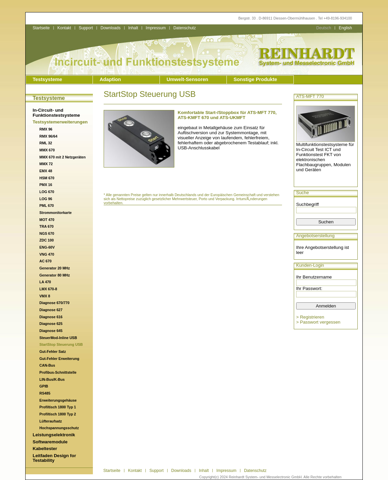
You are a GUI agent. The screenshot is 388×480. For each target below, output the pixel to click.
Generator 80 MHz (54, 275)
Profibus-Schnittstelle (57, 372)
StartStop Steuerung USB (61, 344)
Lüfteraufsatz (50, 421)
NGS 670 (46, 233)
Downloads (110, 28)
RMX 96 (45, 129)
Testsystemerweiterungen (60, 121)
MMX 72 (46, 164)
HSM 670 (46, 178)
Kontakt (64, 28)
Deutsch (323, 28)
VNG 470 (46, 254)
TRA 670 (46, 226)
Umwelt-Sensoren (187, 79)
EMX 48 (45, 171)
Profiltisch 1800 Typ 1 (57, 407)
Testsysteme (47, 79)
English (345, 28)
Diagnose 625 (51, 324)
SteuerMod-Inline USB (58, 338)
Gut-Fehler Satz (52, 351)
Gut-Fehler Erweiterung (59, 359)
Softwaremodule (50, 441)
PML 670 (46, 206)
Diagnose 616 (51, 317)
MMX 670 (47, 150)
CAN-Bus (47, 365)
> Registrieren (310, 317)
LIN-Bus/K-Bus (52, 379)
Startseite (41, 28)
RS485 (44, 393)
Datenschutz (184, 28)
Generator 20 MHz (54, 268)
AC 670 (45, 261)
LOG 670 (46, 192)
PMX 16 (45, 185)
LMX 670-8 (48, 289)
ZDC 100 (46, 240)
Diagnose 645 (51, 331)
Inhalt (133, 28)
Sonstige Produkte (255, 79)
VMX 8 (44, 296)
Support (86, 28)
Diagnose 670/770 (54, 303)
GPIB (43, 386)
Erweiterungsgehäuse (58, 400)
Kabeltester (45, 448)
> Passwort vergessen (318, 322)
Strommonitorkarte (55, 213)
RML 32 (45, 143)
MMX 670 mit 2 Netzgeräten (62, 157)
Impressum (156, 28)
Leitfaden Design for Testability (54, 458)
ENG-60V (47, 247)
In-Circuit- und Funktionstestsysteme (56, 113)
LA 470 (45, 282)
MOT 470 (46, 220)
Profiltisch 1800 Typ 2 (57, 414)
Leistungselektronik (54, 434)
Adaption (110, 79)
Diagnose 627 (51, 310)
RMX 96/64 (48, 136)
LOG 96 (45, 199)
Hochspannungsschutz (59, 428)
